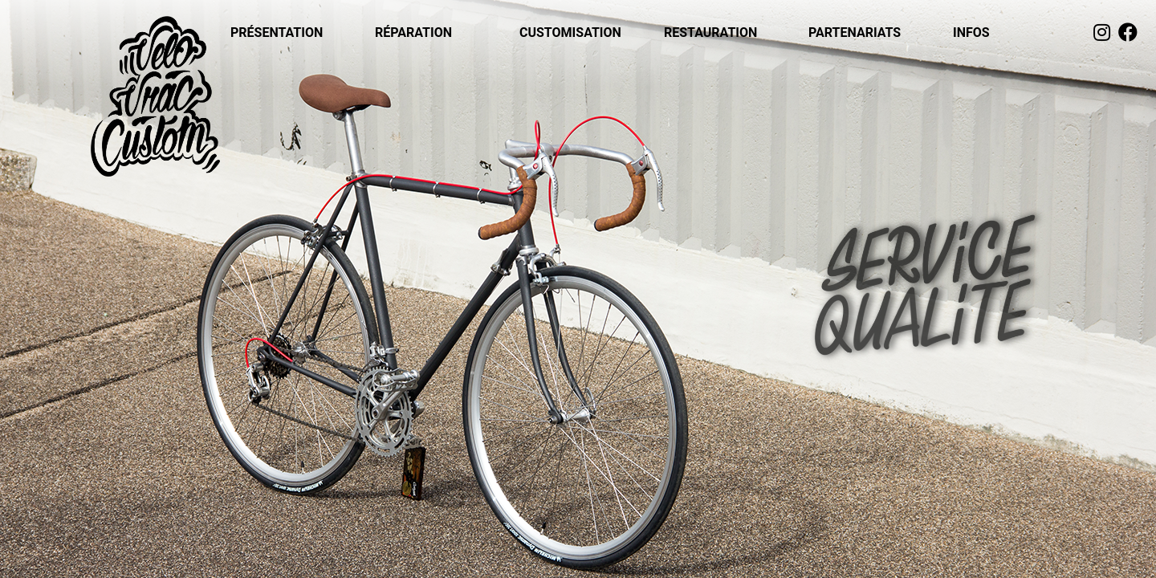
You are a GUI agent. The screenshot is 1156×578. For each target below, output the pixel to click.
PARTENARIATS (854, 32)
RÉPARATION (413, 32)
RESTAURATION (710, 32)
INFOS (971, 32)
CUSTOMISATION (570, 32)
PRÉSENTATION (276, 32)
